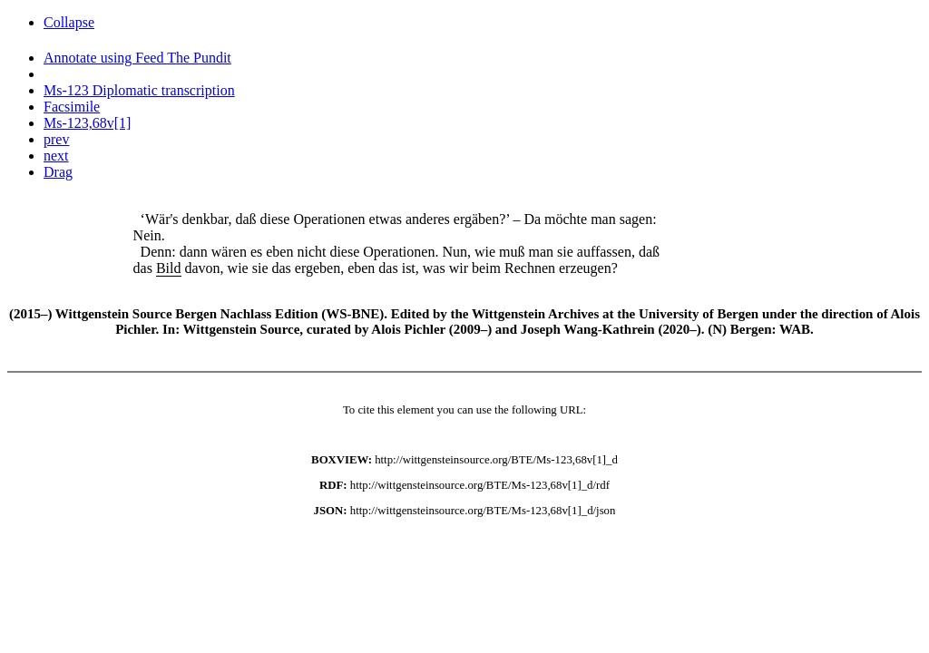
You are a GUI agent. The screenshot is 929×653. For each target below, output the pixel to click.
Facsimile (72, 106)
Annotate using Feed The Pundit (137, 57)
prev (56, 139)
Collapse (69, 22)
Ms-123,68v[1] (87, 123)
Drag (58, 172)
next (56, 155)
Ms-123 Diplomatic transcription (139, 90)
